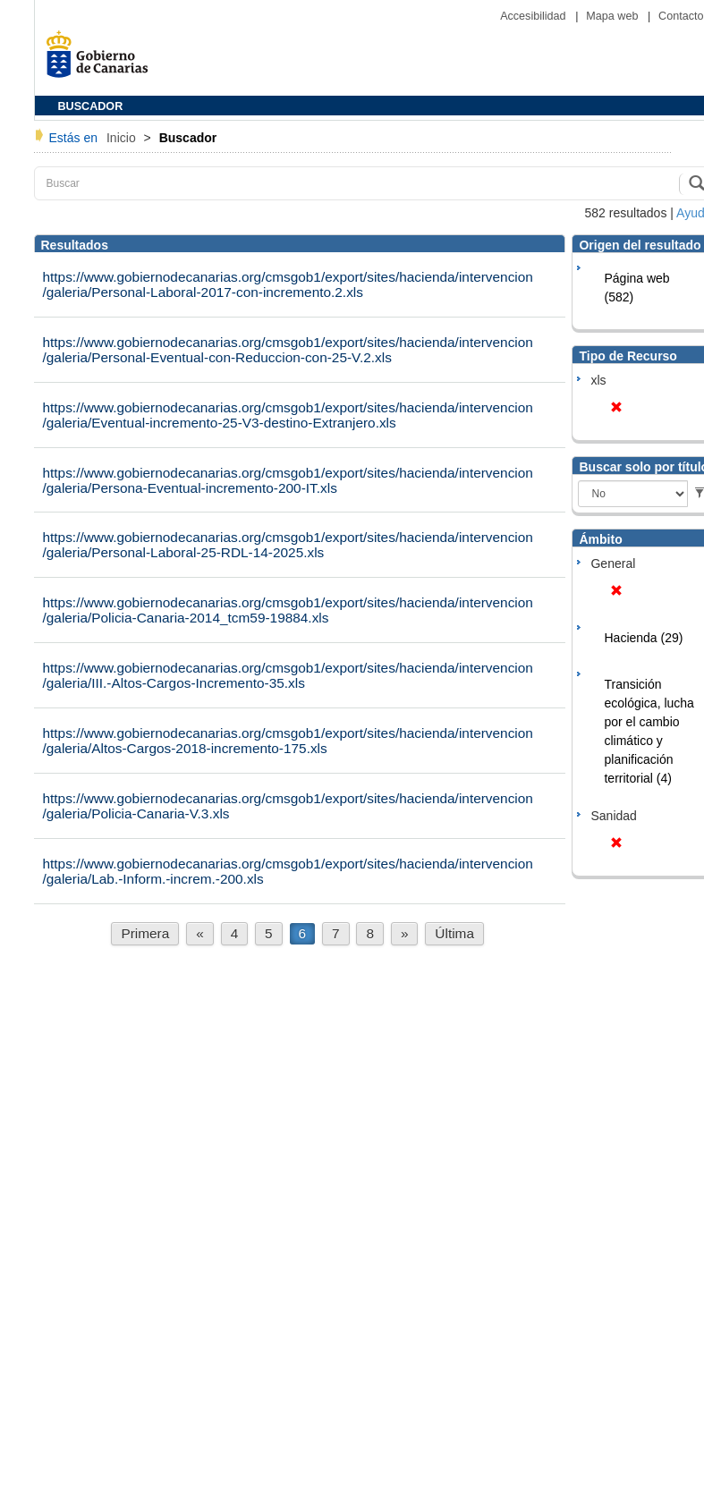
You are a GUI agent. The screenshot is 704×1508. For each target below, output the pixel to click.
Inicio (123, 138)
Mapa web (613, 16)
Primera (145, 933)
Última (454, 933)
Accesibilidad (534, 16)
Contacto (680, 16)
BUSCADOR (90, 106)
